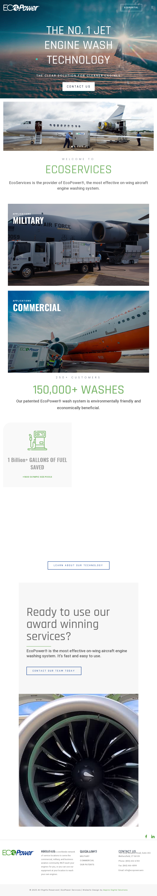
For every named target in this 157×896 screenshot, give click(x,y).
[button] (150, 7)
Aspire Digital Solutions (115, 890)
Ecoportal (131, 7)
